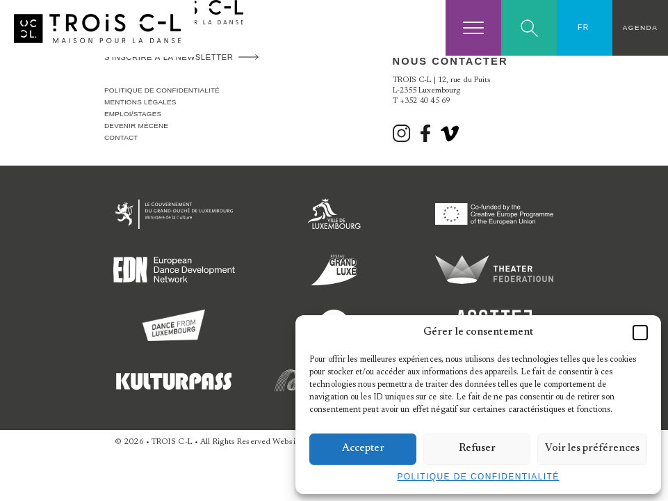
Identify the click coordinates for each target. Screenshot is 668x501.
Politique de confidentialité (478, 477)
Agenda (640, 27)
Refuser (477, 448)
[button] (640, 333)
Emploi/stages (132, 114)
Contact (121, 137)
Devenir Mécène (136, 125)
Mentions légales (140, 102)
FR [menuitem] (583, 27)
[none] (584, 28)
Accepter (363, 448)
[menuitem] (584, 28)
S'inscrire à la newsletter (168, 57)
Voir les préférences (592, 448)
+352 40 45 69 (425, 101)
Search (529, 28)
